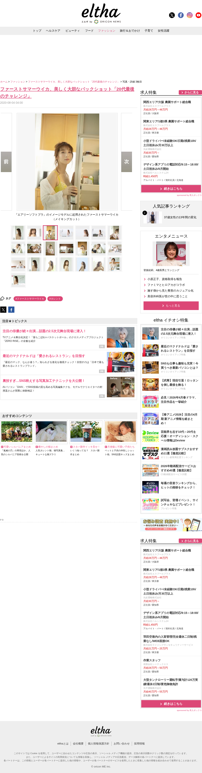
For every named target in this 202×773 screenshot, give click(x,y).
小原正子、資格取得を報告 (164, 279)
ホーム (4, 81)
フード (89, 30)
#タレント (55, 298)
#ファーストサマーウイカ (30, 298)
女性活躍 (163, 30)
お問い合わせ (122, 743)
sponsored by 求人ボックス (189, 195)
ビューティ (72, 30)
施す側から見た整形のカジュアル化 (170, 290)
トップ (37, 30)
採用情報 (139, 743)
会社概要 (78, 743)
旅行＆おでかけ (130, 30)
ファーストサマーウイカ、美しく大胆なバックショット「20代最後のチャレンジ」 (74, 81)
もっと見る (173, 305)
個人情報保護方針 (98, 743)
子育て (149, 30)
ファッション (106, 30)
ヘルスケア (53, 30)
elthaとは (62, 743)
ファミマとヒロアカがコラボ (166, 284)
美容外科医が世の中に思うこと (167, 296)
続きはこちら (173, 188)
